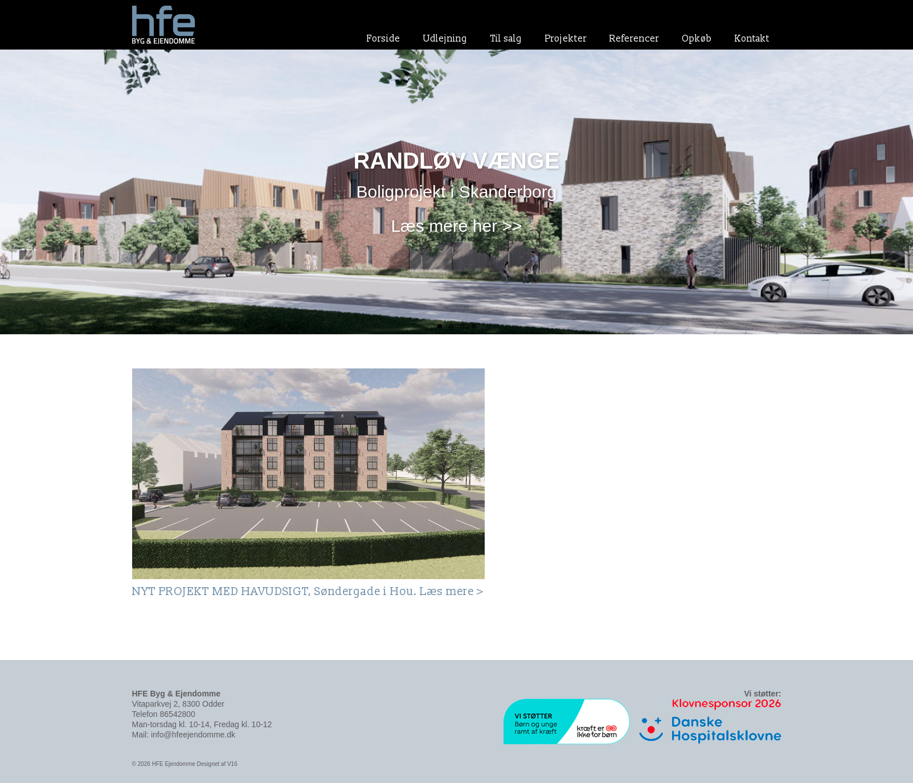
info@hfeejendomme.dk (193, 734)
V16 (232, 764)
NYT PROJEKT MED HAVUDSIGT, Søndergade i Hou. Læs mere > (308, 591)
